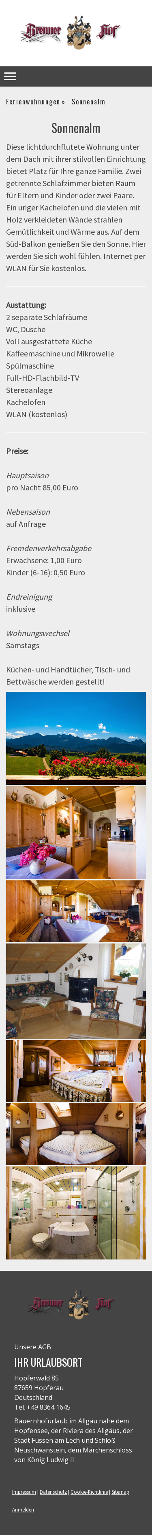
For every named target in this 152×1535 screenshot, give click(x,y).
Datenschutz (53, 1491)
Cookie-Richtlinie (89, 1491)
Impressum (24, 1491)
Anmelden (23, 1509)
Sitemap (120, 1491)
